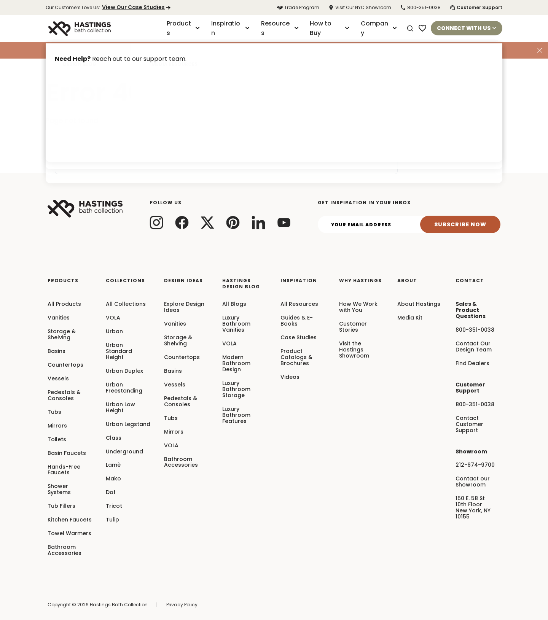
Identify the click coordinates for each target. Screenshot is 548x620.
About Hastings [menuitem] (418, 304)
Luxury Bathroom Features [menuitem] (236, 415)
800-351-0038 (420, 7)
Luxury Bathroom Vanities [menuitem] (236, 324)
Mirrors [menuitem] (57, 426)
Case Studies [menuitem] (298, 338)
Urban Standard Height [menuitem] (119, 351)
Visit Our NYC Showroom (359, 7)
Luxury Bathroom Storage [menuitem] (236, 389)
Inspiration (230, 28)
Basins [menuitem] (56, 351)
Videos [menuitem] (289, 377)
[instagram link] (156, 222)
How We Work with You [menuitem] (358, 307)
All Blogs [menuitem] (234, 304)
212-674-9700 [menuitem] (475, 465)
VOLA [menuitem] (113, 318)
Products (183, 28)
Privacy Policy (182, 604)
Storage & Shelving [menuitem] (62, 335)
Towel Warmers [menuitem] (69, 534)
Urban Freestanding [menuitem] (124, 388)
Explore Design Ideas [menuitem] (184, 307)
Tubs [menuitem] (54, 412)
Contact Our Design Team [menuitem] (474, 347)
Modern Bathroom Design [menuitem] (236, 364)
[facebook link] (182, 222)
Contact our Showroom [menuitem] (473, 482)
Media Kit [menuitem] (409, 318)
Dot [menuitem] (111, 493)
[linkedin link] (258, 222)
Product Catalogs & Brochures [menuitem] (296, 357)
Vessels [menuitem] (58, 379)
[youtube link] (284, 222)
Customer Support (475, 7)
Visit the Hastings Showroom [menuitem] (354, 350)
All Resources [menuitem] (299, 304)
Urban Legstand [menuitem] (128, 424)
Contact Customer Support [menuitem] (469, 424)
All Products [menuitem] (64, 304)
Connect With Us (466, 28)
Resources (280, 28)
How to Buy (329, 28)
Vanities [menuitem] (59, 318)
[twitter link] (207, 222)
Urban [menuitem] (114, 332)
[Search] (410, 28)
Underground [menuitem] (124, 452)
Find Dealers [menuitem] (472, 364)
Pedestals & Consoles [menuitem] (64, 395)
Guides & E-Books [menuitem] (296, 321)
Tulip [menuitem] (112, 520)
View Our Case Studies (136, 7)
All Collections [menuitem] (126, 304)
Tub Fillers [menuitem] (61, 506)
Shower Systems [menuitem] (59, 489)
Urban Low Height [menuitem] (120, 408)
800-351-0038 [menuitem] (475, 330)
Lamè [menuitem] (113, 465)
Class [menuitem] (113, 438)
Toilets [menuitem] (57, 440)
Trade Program (298, 7)
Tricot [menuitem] (114, 506)
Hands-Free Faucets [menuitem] (64, 470)
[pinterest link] (233, 222)
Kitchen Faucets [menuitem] (70, 520)
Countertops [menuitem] (65, 365)
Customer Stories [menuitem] (353, 327)
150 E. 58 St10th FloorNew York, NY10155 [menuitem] (473, 508)
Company (379, 28)
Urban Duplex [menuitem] (124, 371)
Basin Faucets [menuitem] (67, 453)
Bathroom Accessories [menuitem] (64, 550)
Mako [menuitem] (113, 479)
